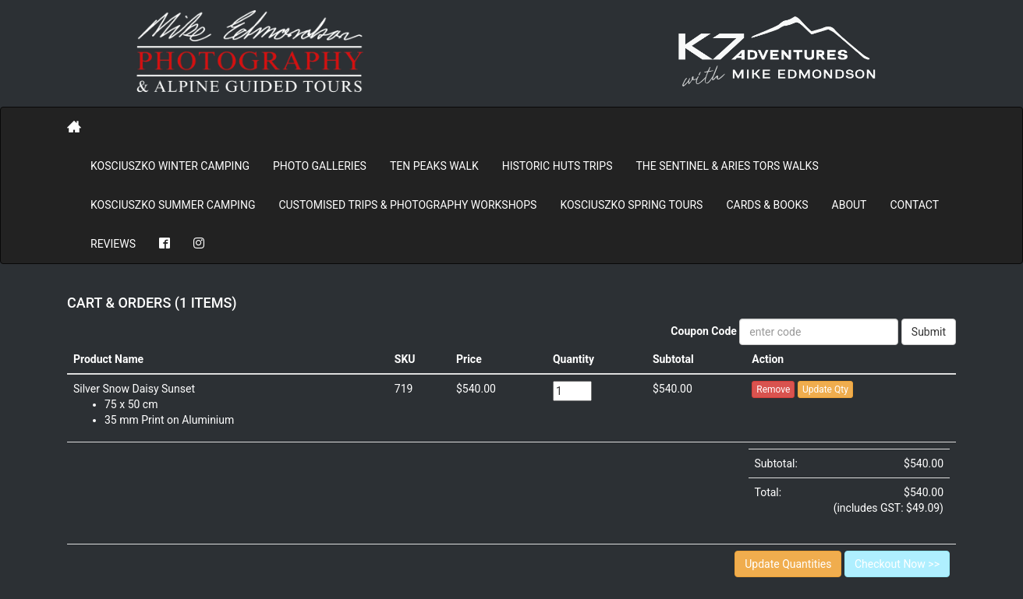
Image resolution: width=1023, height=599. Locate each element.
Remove (773, 389)
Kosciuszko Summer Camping (172, 205)
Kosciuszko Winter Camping (170, 166)
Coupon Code (704, 331)
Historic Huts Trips (557, 166)
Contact (914, 205)
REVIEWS (113, 244)
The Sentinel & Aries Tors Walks (726, 166)
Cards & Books (767, 205)
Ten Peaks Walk (434, 166)
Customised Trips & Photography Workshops (407, 205)
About (849, 205)
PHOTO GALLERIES (319, 166)
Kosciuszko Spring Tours (631, 205)
